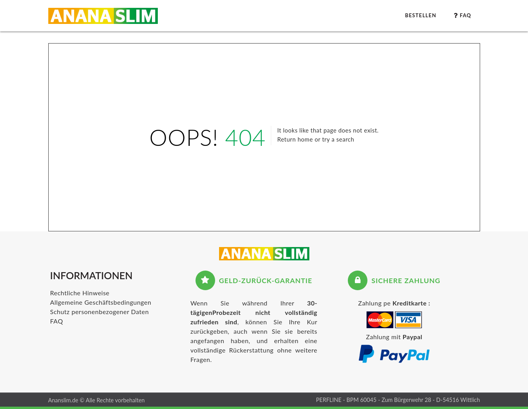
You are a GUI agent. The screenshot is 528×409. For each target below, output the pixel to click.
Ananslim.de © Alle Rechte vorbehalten (96, 400)
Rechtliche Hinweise (80, 292)
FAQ (56, 321)
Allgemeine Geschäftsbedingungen (101, 302)
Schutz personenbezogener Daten (99, 311)
